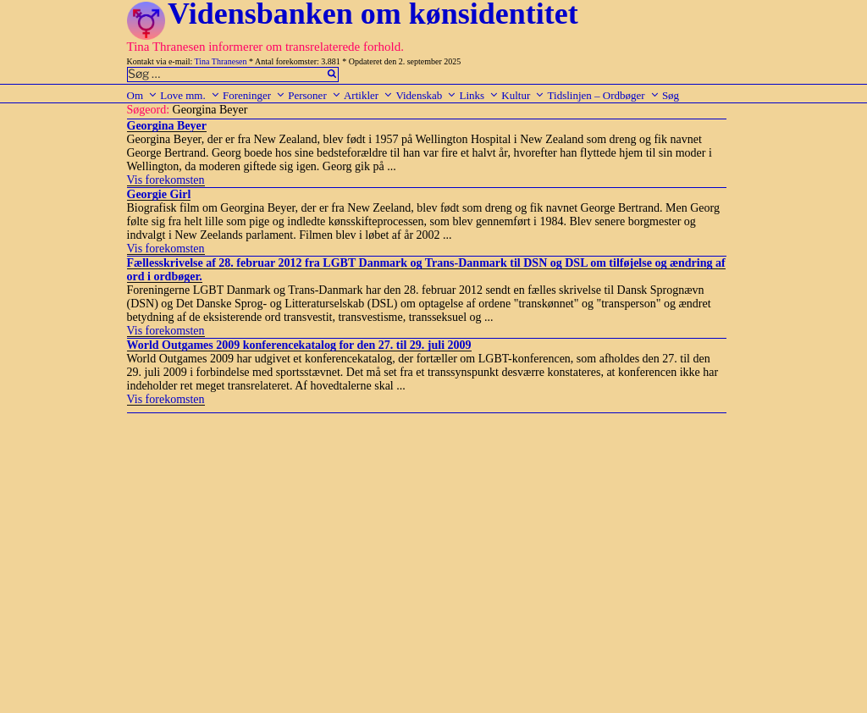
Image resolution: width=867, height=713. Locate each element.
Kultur (522, 95)
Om (142, 95)
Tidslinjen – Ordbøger (604, 95)
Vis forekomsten (166, 180)
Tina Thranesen (221, 61)
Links (479, 95)
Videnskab (425, 95)
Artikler (368, 95)
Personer (314, 95)
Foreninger (254, 95)
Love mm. (189, 95)
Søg (670, 95)
